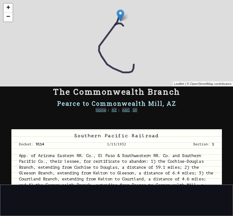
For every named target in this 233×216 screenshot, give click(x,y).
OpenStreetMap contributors (211, 84)
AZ (114, 110)
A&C (126, 110)
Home (101, 110)
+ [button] (8, 8)
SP (135, 110)
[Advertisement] (117, 200)
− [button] (8, 17)
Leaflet (179, 84)
